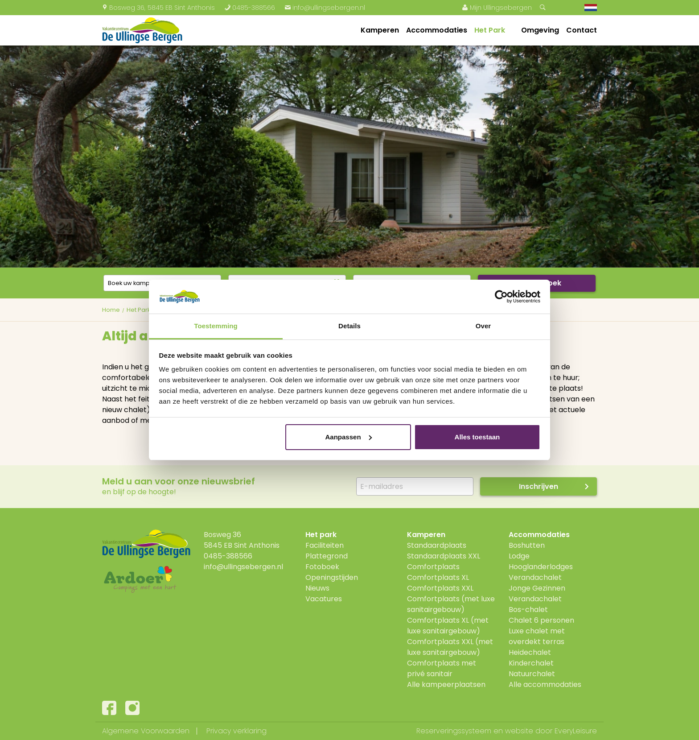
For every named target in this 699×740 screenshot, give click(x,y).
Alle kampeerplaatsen (446, 684)
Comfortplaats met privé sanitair (441, 668)
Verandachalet (535, 577)
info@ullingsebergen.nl (324, 7)
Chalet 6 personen (541, 620)
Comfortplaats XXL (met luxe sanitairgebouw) (450, 647)
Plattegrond (326, 556)
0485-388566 (249, 7)
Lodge (519, 556)
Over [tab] (483, 326)
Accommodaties (436, 30)
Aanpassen (348, 437)
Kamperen (380, 30)
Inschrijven (538, 486)
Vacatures (323, 599)
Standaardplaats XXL (443, 556)
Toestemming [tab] (216, 326)
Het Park (489, 30)
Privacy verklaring (236, 731)
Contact (581, 30)
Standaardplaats (436, 545)
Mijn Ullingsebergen (497, 7)
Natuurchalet (532, 674)
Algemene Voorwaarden (145, 731)
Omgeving (540, 30)
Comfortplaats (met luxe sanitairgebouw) (451, 604)
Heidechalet (530, 652)
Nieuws (317, 588)
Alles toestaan (477, 437)
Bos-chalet (528, 609)
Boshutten (527, 545)
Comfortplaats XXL (440, 588)
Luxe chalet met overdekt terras (537, 636)
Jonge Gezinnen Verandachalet (537, 593)
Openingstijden (331, 577)
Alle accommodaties (545, 684)
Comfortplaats (433, 567)
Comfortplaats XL (438, 577)
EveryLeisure (576, 731)
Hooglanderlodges (541, 567)
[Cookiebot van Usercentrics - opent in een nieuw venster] (501, 296)
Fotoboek (322, 567)
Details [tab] (349, 326)
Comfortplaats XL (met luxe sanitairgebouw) (448, 625)
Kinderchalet (531, 663)
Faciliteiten (324, 545)
